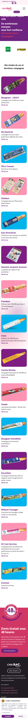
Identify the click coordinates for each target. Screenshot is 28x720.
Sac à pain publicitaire (7, 688)
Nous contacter (14, 671)
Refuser (20, 716)
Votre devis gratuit (10, 651)
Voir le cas (4, 105)
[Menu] (24, 8)
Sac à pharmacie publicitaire (9, 690)
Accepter (8, 716)
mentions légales (8, 710)
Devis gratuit (16, 11)
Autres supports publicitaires (9, 692)
